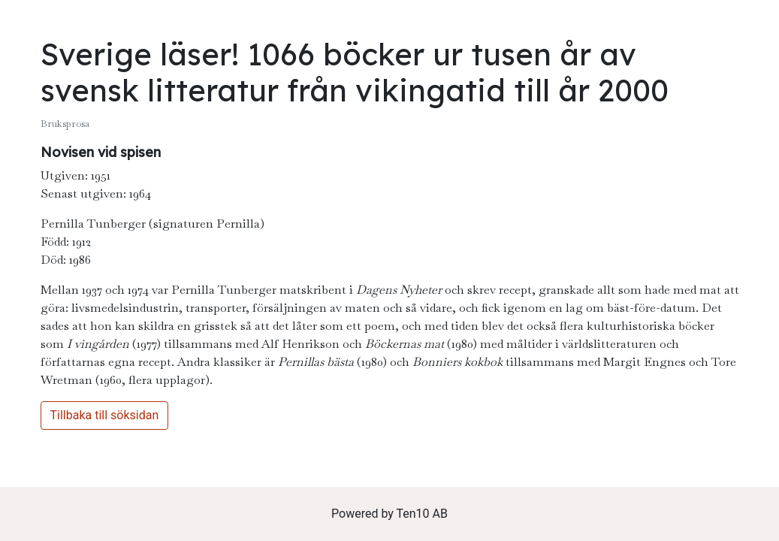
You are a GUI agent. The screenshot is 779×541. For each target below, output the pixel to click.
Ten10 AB (422, 513)
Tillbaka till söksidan (104, 415)
